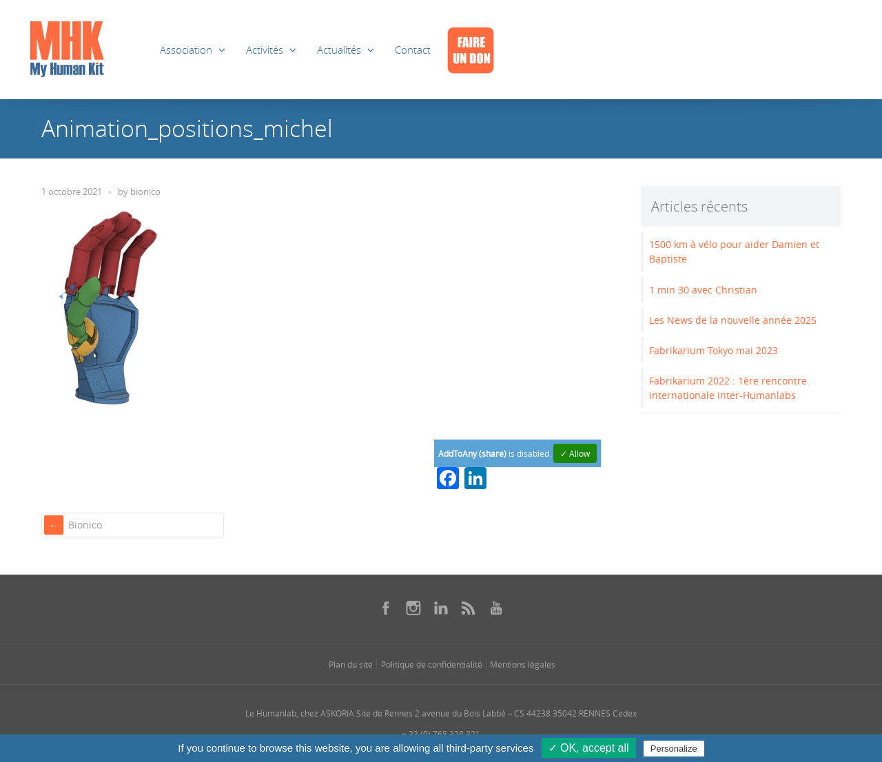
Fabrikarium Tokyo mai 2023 (713, 350)
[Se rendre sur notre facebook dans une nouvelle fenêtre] (386, 608)
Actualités (339, 49)
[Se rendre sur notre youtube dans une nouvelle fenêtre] (496, 608)
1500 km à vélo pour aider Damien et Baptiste (734, 251)
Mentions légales (522, 664)
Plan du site (351, 664)
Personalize (673, 748)
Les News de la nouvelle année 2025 (733, 320)
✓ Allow (575, 453)
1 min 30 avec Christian (703, 289)
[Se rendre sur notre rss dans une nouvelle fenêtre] (469, 608)
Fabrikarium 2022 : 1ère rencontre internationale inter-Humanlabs (728, 388)
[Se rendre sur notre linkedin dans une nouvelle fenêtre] (441, 608)
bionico (145, 192)
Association (186, 49)
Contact (413, 49)
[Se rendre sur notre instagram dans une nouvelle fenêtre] (413, 608)
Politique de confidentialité (431, 664)
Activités (264, 49)
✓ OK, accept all (588, 748)
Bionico (85, 524)
